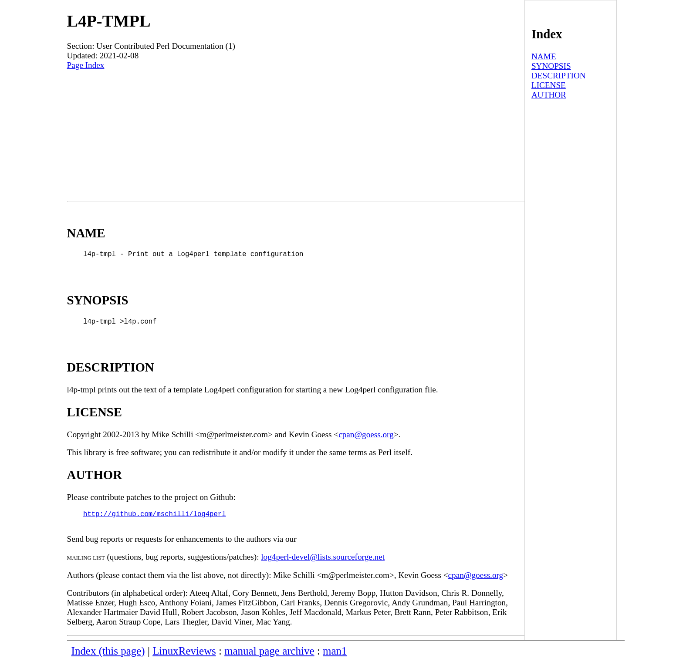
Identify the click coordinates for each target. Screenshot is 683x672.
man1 (335, 661)
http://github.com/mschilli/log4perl (154, 522)
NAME (543, 56)
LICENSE (548, 85)
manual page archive (269, 661)
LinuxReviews (184, 661)
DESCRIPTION (558, 75)
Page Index (86, 65)
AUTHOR (548, 94)
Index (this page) (108, 661)
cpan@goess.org (366, 441)
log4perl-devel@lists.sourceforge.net (323, 567)
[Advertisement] (295, 135)
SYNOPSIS (551, 66)
